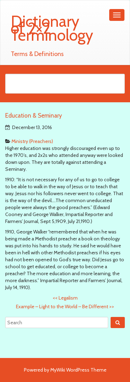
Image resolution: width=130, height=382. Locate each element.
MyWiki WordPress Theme (78, 370)
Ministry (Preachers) (32, 141)
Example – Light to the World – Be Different (65, 306)
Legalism (65, 298)
